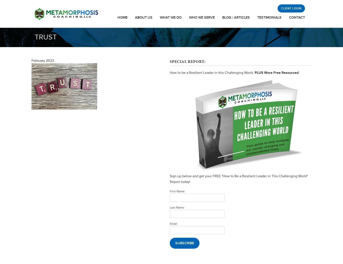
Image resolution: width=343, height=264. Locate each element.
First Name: (177, 191)
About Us (143, 17)
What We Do (171, 17)
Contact (297, 17)
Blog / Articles (236, 17)
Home (122, 17)
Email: (173, 224)
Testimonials (269, 17)
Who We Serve (202, 17)
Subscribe (184, 243)
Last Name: (177, 207)
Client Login (291, 8)
